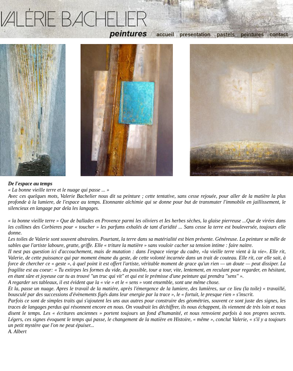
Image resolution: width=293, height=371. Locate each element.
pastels (225, 34)
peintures (252, 34)
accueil (165, 34)
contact (279, 34)
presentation (195, 34)
